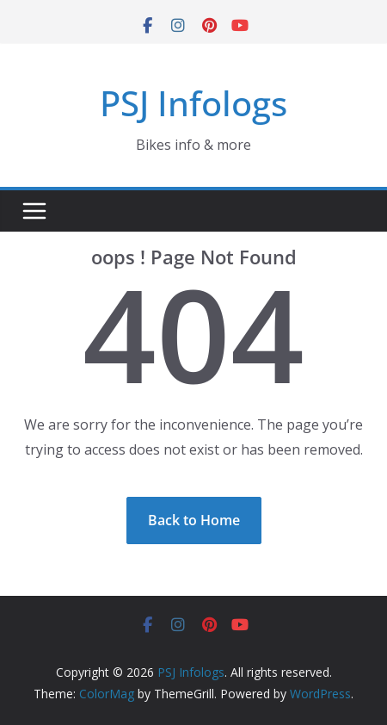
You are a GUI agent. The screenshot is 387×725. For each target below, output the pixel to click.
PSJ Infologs (193, 103)
